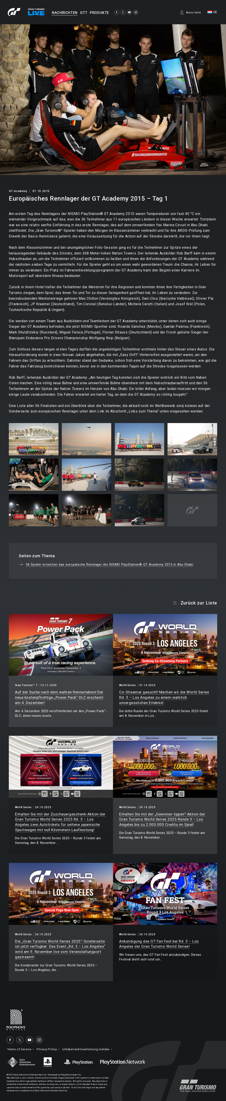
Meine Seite (193, 12)
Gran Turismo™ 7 (26, 685)
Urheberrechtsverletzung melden (93, 1049)
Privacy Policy (51, 1049)
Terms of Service (20, 1049)
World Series (127, 685)
